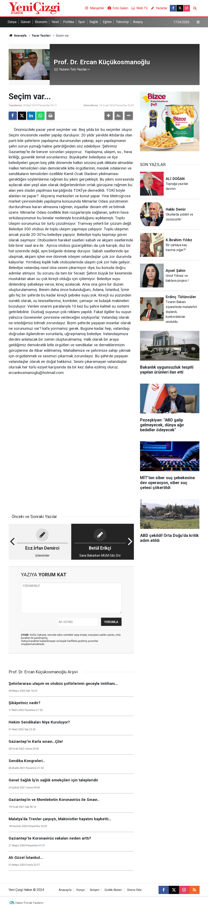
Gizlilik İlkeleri (113, 890)
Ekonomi (41, 22)
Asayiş (138, 22)
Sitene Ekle (134, 890)
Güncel (25, 22)
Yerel (55, 22)
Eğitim (107, 22)
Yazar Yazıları (41, 35)
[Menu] (197, 22)
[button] (109, 116)
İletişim (94, 890)
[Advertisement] (71, 411)
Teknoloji (122, 22)
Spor (81, 22)
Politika (68, 22)
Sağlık (93, 22)
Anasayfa (18, 35)
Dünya (12, 22)
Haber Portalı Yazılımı (29, 902)
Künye (81, 890)
